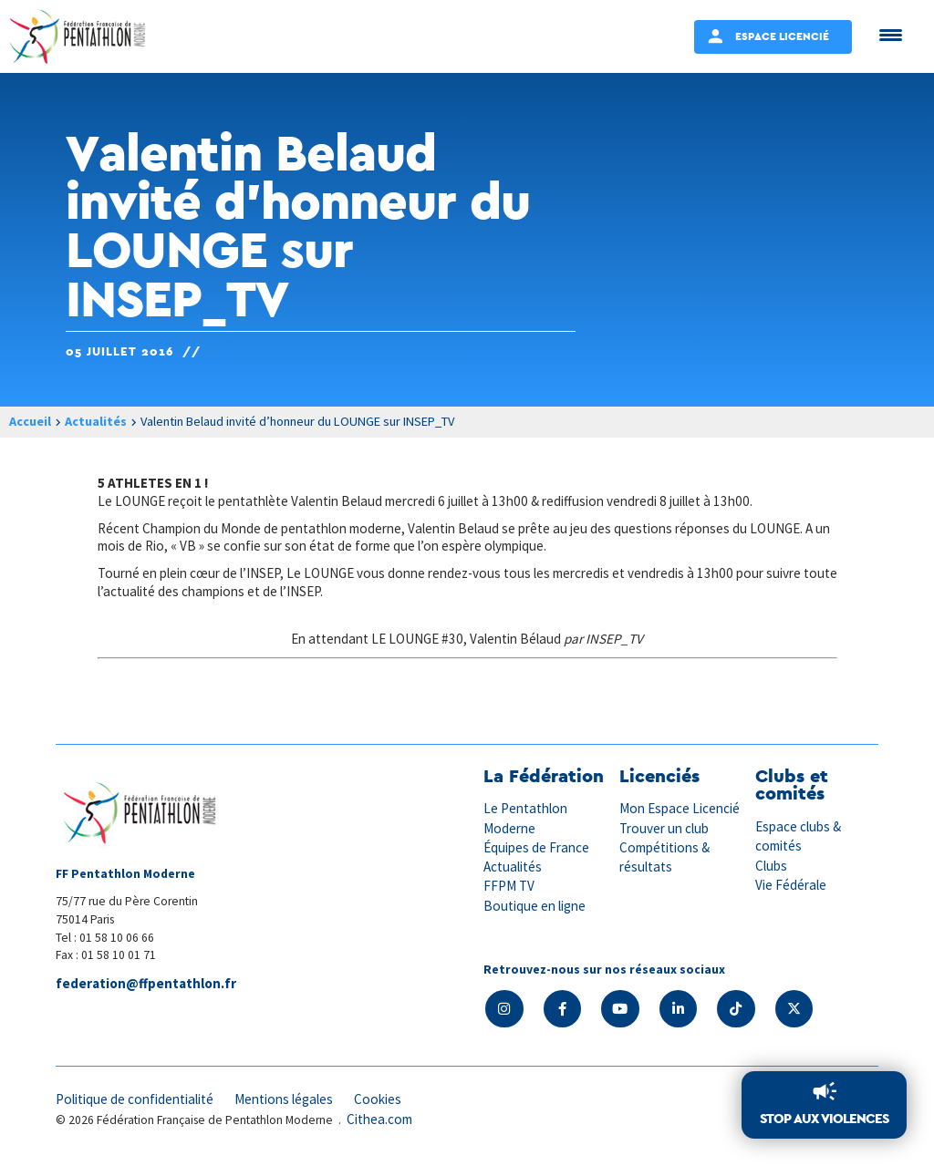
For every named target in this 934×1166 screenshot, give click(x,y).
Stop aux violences (824, 1118)
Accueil (30, 421)
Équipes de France (536, 847)
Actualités (96, 421)
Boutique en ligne (534, 905)
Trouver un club (664, 828)
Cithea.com (379, 1119)
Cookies (377, 1100)
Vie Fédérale (790, 884)
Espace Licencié (782, 36)
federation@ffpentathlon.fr (146, 983)
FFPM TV (508, 886)
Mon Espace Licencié (679, 809)
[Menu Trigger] (891, 34)
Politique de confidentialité (134, 1100)
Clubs (771, 865)
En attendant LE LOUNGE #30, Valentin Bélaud (426, 638)
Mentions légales (283, 1100)
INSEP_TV (614, 638)
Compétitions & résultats (664, 857)
